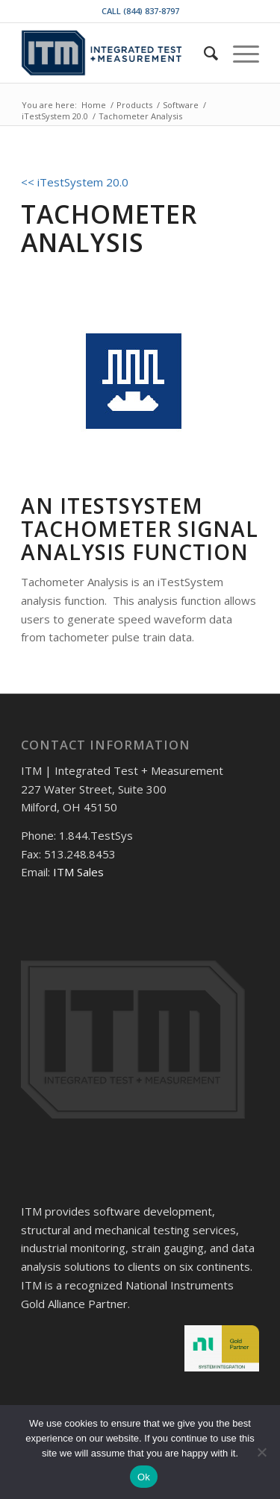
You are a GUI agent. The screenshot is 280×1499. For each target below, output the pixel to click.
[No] (261, 1452)
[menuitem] (203, 53)
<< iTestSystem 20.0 (74, 182)
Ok (143, 1477)
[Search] (203, 53)
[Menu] (238, 53)
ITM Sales (78, 871)
